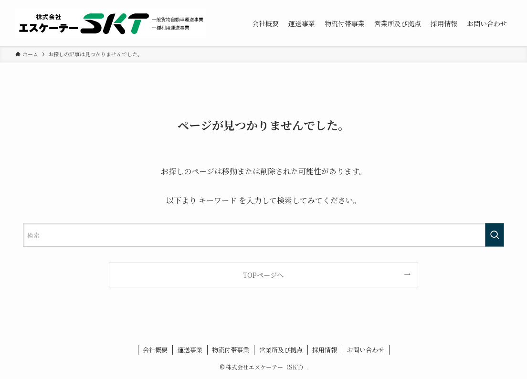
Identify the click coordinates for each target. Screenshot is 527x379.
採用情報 (324, 349)
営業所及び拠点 (281, 349)
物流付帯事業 (230, 349)
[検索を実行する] (494, 235)
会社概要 (155, 349)
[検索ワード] (263, 235)
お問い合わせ (365, 349)
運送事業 (190, 349)
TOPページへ (263, 275)
